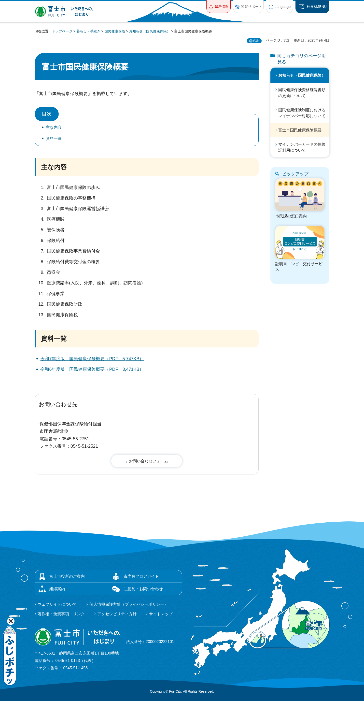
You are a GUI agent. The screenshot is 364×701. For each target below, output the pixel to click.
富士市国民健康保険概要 (300, 130)
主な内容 (54, 127)
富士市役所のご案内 (67, 576)
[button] (218, 6)
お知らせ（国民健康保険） (149, 31)
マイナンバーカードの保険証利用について (301, 147)
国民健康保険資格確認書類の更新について (301, 93)
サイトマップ (161, 614)
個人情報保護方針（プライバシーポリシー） (128, 604)
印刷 (256, 41)
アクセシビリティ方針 (117, 614)
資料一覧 (54, 138)
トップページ (62, 31)
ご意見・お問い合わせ (143, 589)
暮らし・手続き (88, 31)
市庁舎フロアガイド (141, 576)
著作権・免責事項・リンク (61, 614)
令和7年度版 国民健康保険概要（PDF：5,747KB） (92, 358)
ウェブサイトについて (57, 604)
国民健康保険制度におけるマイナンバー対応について (301, 113)
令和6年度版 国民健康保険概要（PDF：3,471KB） (92, 369)
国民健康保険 (114, 31)
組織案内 (57, 589)
